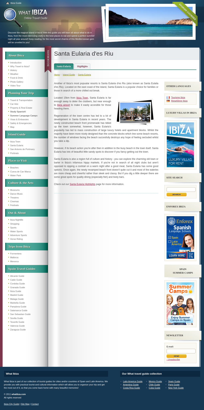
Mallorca (14, 257)
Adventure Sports (18, 235)
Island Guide (16, 134)
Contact (35, 404)
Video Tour (15, 85)
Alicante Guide (17, 276)
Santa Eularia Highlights (82, 184)
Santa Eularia (16, 145)
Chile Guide (154, 384)
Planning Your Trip (21, 93)
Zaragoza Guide (18, 329)
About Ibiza (16, 55)
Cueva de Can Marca (20, 171)
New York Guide (176, 388)
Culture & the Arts (20, 182)
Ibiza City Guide (11, 404)
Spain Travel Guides (21, 268)
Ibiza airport (63, 105)
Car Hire (14, 104)
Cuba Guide (154, 388)
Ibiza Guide (16, 3)
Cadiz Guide (16, 280)
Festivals (14, 205)
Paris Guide (173, 384)
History (13, 70)
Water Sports (16, 231)
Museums (15, 190)
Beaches (14, 167)
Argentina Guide (131, 384)
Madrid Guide (16, 295)
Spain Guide (174, 381)
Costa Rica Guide (131, 388)
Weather (14, 74)
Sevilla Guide (16, 318)
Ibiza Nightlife (16, 220)
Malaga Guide (17, 299)
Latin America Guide (133, 381)
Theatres (14, 197)
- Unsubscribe (173, 359)
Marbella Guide (17, 303)
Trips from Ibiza (19, 246)
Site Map (25, 404)
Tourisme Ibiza (178, 97)
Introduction (15, 62)
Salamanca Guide (18, 310)
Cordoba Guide (17, 283)
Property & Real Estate (21, 108)
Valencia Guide (17, 326)
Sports (13, 227)
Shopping (14, 224)
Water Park (15, 175)
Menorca (14, 261)
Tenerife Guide (17, 322)
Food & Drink (16, 78)
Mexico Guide (155, 381)
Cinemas (14, 201)
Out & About (17, 212)
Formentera (15, 253)
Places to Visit (17, 160)
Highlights (82, 66)
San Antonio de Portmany (22, 149)
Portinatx (14, 153)
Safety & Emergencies (21, 123)
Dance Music (16, 194)
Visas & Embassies (19, 119)
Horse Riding (16, 239)
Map (12, 127)
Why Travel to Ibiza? (20, 66)
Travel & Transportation (21, 100)
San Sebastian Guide (20, 314)
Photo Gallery (16, 82)
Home (57, 74)
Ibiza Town (15, 141)
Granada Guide (17, 287)
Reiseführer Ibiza (179, 101)
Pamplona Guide (18, 306)
